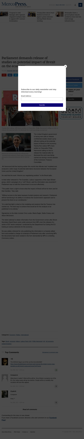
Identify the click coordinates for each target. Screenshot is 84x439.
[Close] (65, 66)
